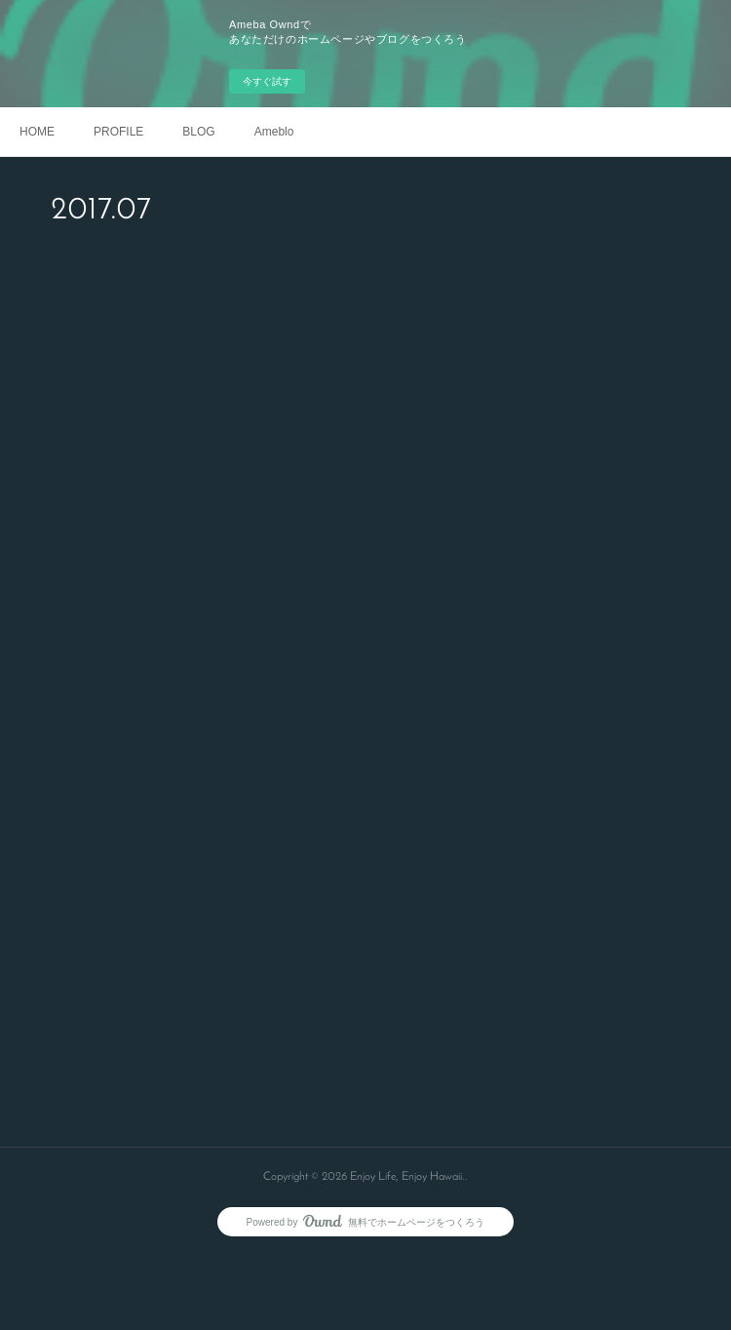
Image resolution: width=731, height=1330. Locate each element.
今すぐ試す (267, 81)
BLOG (198, 131)
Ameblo (274, 131)
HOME (37, 131)
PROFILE (118, 131)
